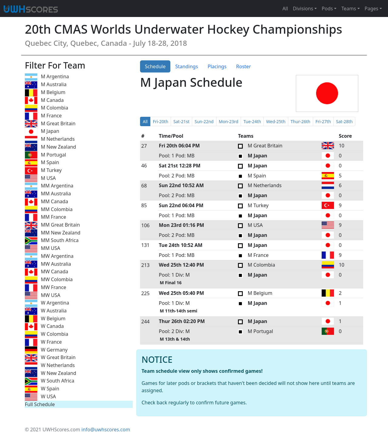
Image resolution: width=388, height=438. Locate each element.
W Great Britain (50, 358)
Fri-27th (323, 121)
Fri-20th (160, 121)
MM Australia (48, 194)
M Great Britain (50, 124)
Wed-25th (275, 121)
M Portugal (45, 155)
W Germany (46, 350)
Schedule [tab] (155, 66)
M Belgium (45, 92)
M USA (40, 178)
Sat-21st (181, 121)
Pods (327, 8)
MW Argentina (49, 256)
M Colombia (46, 108)
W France (43, 342)
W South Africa (49, 381)
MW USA (42, 295)
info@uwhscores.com (106, 429)
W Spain (42, 389)
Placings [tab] (217, 66)
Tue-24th (252, 121)
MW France (45, 287)
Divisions (303, 8)
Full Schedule (40, 404)
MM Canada (46, 202)
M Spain (42, 163)
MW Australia (48, 264)
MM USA (42, 248)
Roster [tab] (243, 66)
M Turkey (43, 170)
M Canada (44, 100)
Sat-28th (344, 121)
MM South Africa (52, 240)
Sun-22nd (204, 121)
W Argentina (47, 303)
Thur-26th (300, 121)
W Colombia (46, 334)
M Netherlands (50, 139)
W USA (40, 397)
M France (43, 116)
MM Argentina (49, 186)
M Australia (45, 85)
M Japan (42, 131)
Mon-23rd (228, 121)
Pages (371, 8)
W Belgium (45, 319)
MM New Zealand (52, 233)
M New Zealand (50, 147)
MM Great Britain (52, 225)
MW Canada (46, 272)
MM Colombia (48, 210)
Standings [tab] (186, 66)
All (285, 8)
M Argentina (47, 77)
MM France (45, 217)
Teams (348, 8)
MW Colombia (49, 280)
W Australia (46, 311)
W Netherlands (50, 365)
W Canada (44, 326)
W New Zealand (50, 373)
